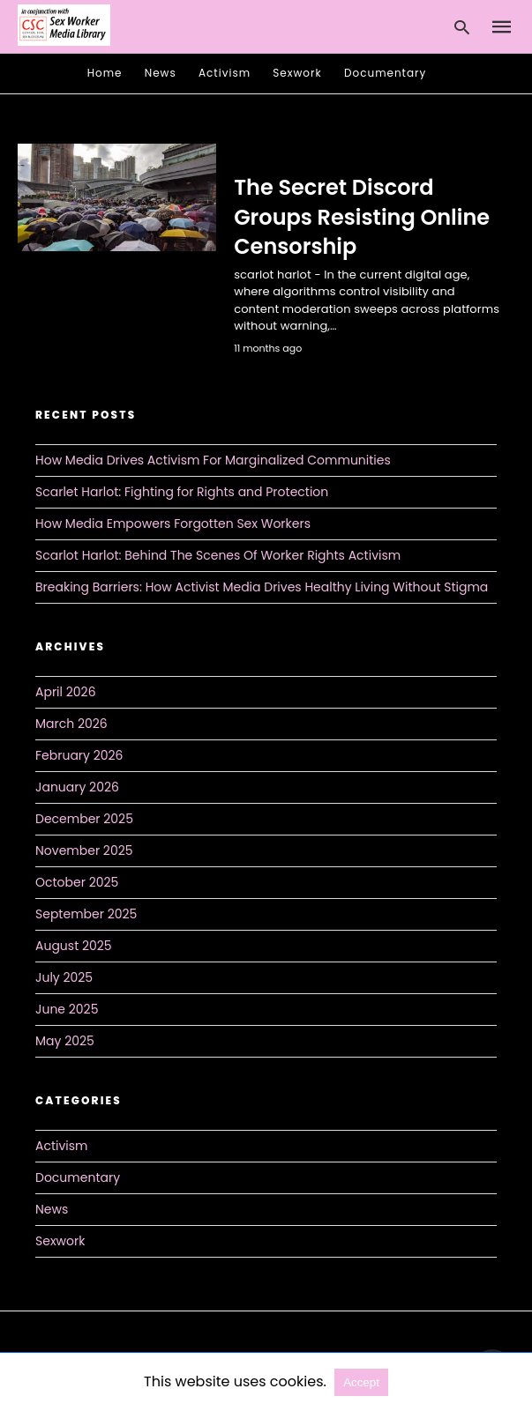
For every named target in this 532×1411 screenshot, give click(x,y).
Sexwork (297, 72)
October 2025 (76, 882)
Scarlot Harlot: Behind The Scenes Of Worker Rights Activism (218, 555)
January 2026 (77, 787)
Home (105, 72)
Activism (225, 72)
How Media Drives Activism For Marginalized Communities (213, 460)
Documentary (385, 72)
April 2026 (65, 692)
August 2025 (73, 945)
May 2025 (64, 1041)
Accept (361, 1382)
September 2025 (86, 914)
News (160, 72)
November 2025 (84, 850)
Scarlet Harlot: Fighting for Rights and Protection (181, 492)
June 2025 (66, 1009)
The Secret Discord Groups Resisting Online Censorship (362, 217)
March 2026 (71, 723)
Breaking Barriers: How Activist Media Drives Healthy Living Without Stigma (261, 587)
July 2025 (64, 977)
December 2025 (84, 819)
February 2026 (79, 755)
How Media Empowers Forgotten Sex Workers (173, 523)
